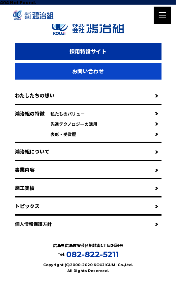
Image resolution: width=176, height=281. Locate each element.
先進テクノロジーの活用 (104, 124)
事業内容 (86, 169)
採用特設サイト (88, 51)
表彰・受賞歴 (104, 134)
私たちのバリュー (104, 114)
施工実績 (86, 187)
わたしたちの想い (86, 95)
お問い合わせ (88, 71)
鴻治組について (86, 151)
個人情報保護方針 (86, 224)
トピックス (86, 205)
